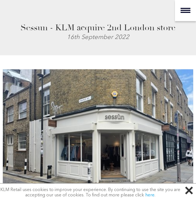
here (150, 195)
